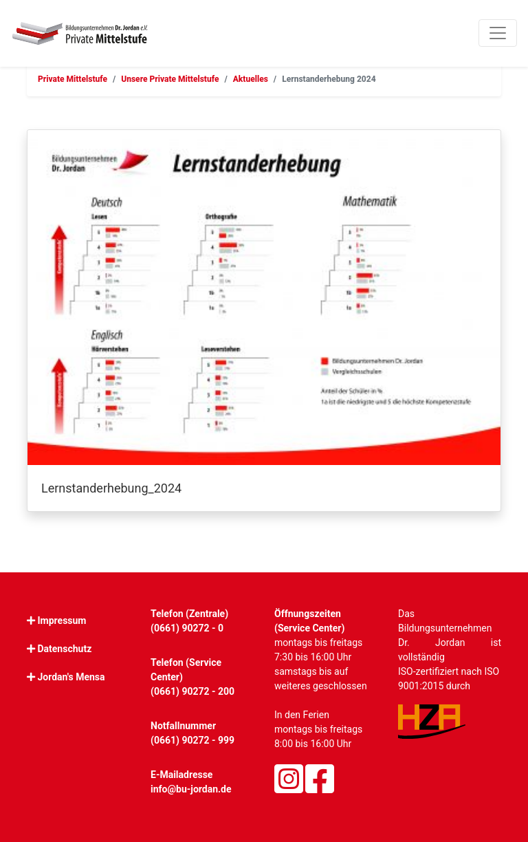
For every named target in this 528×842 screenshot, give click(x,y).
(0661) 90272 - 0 (187, 628)
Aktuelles (250, 79)
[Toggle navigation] (497, 33)
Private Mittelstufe (72, 79)
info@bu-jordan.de (191, 789)
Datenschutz (64, 648)
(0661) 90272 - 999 (192, 740)
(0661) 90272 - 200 (192, 691)
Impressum (61, 620)
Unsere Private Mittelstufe (170, 79)
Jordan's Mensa (70, 676)
